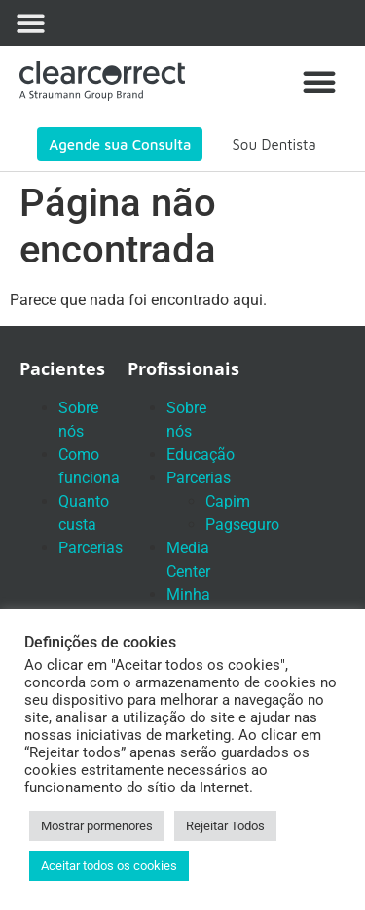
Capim (227, 501)
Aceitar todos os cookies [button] (109, 865)
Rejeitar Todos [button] (225, 826)
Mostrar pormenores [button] (97, 826)
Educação (200, 454)
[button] (32, 23)
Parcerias (90, 548)
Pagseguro (242, 524)
